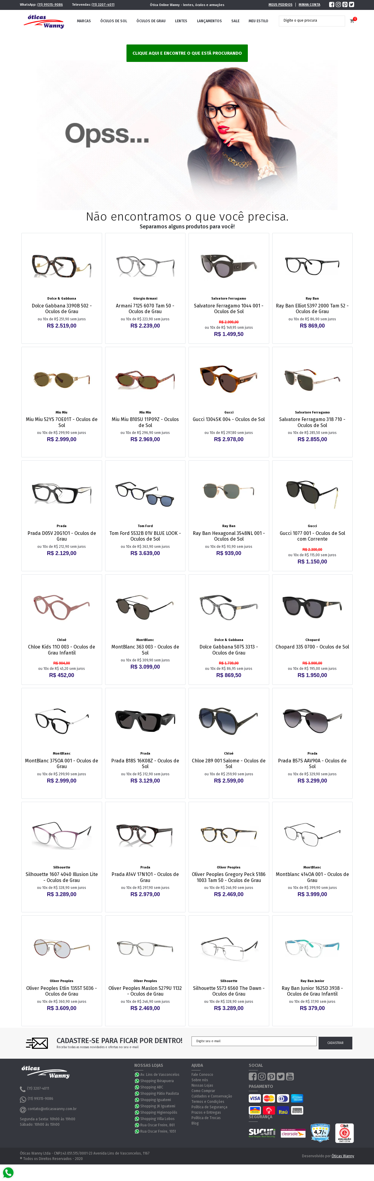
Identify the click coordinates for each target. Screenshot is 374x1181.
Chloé (61, 640)
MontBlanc (145, 640)
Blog (195, 1123)
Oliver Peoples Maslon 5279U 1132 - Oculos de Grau (145, 991)
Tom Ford (145, 526)
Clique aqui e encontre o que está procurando (187, 53)
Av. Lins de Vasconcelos (159, 1075)
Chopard (312, 640)
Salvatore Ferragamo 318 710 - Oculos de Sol (312, 422)
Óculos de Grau (151, 21)
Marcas (84, 21)
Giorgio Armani (145, 299)
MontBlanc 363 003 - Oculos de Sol (145, 649)
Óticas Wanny (343, 1156)
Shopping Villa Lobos (157, 1119)
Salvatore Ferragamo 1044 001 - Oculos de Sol (228, 308)
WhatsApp (137, 1074)
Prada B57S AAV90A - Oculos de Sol (312, 763)
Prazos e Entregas (206, 1112)
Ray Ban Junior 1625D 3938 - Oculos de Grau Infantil (312, 991)
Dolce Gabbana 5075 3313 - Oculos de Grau (228, 649)
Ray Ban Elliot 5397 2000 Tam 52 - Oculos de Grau (312, 308)
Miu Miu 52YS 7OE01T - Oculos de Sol (62, 422)
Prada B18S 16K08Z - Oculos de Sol (145, 763)
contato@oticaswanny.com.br (48, 1109)
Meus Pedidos (280, 5)
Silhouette (61, 867)
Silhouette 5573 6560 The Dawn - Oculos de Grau (229, 991)
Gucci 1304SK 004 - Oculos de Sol (229, 419)
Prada (62, 526)
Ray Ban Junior (312, 981)
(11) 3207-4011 (103, 5)
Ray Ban (312, 299)
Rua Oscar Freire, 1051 (158, 1131)
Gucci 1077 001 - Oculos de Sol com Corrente (312, 536)
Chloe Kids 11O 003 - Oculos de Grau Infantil (61, 649)
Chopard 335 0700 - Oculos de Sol (312, 647)
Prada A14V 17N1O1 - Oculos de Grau (145, 877)
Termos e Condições (208, 1102)
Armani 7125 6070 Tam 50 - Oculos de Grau (145, 308)
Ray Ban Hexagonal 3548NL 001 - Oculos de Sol (229, 536)
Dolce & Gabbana (61, 299)
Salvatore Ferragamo (228, 299)
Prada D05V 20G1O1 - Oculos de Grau (61, 536)
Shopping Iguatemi (155, 1100)
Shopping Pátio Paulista (159, 1093)
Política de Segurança (209, 1107)
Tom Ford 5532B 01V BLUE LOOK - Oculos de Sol (145, 536)
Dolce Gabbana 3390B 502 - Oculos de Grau (62, 308)
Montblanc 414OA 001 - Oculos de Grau (312, 877)
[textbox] (307, 20)
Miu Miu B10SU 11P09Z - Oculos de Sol (145, 422)
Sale (235, 21)
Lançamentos (209, 21)
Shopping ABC (151, 1087)
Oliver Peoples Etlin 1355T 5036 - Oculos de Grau (61, 991)
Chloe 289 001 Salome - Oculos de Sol (229, 763)
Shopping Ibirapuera (157, 1081)
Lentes (181, 21)
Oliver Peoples (229, 867)
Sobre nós (200, 1080)
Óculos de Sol (113, 21)
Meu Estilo (258, 21)
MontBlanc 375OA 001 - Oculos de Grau (61, 763)
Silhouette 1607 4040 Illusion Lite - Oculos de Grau (62, 877)
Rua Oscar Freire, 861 (157, 1125)
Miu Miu (61, 412)
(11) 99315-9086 (50, 5)
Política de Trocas (206, 1118)
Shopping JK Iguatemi (157, 1106)
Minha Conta (309, 5)
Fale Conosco (202, 1075)
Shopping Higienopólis (158, 1112)
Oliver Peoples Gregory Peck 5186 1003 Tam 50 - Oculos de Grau (229, 877)
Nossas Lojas (202, 1085)
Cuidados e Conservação (212, 1096)
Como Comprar (203, 1091)
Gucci (228, 412)
